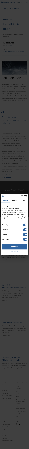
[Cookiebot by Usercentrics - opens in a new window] (20, 196)
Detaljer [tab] (14, 200)
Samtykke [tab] (5, 200)
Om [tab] (24, 200)
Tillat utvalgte (14, 251)
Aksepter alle (14, 246)
